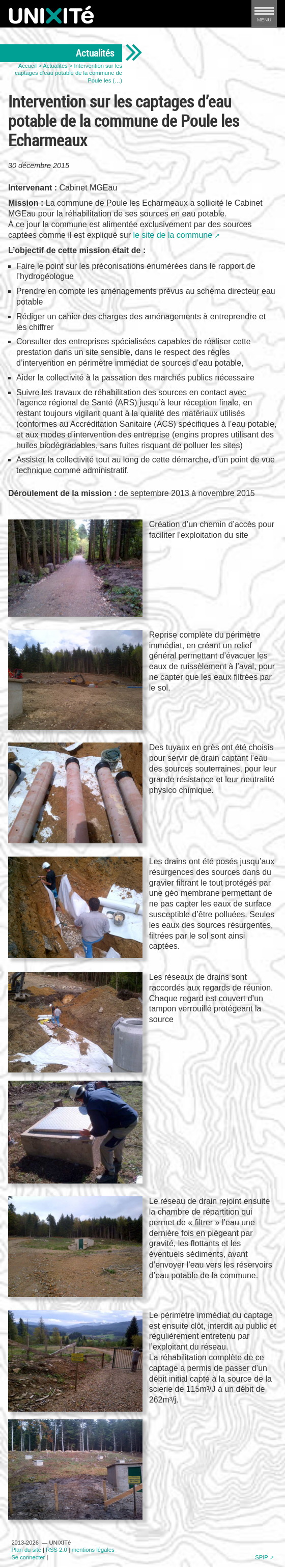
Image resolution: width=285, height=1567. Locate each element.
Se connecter (28, 1557)
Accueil (27, 66)
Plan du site (26, 1550)
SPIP (261, 1557)
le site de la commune (172, 235)
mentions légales (93, 1550)
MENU (264, 16)
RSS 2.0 (56, 1550)
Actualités (55, 66)
